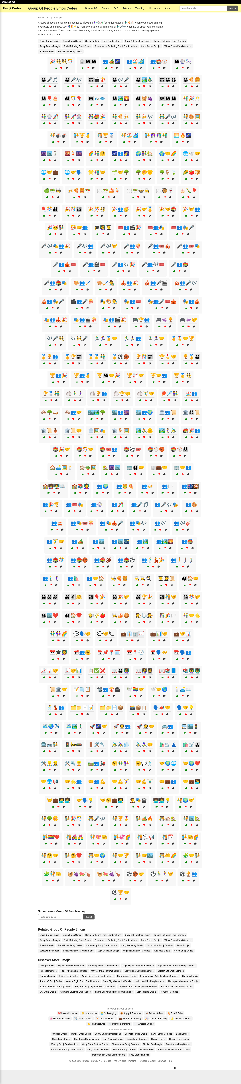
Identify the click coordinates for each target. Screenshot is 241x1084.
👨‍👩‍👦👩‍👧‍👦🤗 (73, 597)
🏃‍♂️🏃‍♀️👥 (132, 338)
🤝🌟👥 (73, 781)
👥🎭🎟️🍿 (82, 523)
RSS (170, 1061)
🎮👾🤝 (188, 320)
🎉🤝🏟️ (168, 209)
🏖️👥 (191, 393)
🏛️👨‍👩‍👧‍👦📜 (191, 412)
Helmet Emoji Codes (179, 1039)
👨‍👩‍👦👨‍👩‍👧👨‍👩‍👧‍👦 (49, 597)
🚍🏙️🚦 (190, 726)
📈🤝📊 (73, 671)
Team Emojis (183, 945)
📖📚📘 (168, 671)
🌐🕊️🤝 (191, 153)
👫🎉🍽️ (168, 615)
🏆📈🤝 (135, 375)
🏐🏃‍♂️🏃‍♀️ (74, 393)
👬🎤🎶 (168, 116)
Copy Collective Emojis (108, 950)
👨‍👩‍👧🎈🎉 (97, 597)
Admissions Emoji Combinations (97, 976)
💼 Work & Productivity (130, 1018)
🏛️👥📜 (168, 412)
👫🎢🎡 (73, 116)
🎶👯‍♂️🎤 (79, 338)
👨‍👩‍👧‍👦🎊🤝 (191, 597)
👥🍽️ (168, 486)
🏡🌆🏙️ (111, 467)
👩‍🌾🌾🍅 (97, 615)
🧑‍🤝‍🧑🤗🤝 (49, 855)
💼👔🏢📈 (132, 634)
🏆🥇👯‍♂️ (182, 375)
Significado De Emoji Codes (71, 965)
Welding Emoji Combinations (64, 1044)
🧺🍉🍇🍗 (108, 874)
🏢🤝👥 (182, 467)
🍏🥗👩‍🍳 (52, 190)
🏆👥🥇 (82, 375)
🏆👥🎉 (58, 375)
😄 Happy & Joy (89, 1013)
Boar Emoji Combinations (86, 1039)
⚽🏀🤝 (135, 874)
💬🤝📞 (106, 634)
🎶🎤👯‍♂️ (55, 338)
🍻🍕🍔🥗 (79, 190)
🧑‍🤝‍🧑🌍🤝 (185, 800)
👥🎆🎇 (190, 486)
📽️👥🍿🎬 (108, 689)
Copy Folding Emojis (146, 992)
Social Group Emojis (49, 41)
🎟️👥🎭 (156, 227)
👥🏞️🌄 (165, 541)
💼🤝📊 (182, 634)
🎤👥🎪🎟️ (64, 264)
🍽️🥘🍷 (165, 190)
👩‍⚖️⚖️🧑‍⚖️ (144, 615)
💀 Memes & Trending (119, 1024)
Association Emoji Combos (160, 945)
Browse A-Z (91, 8)
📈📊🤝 (49, 671)
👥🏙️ (98, 541)
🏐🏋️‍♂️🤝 (145, 393)
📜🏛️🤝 (58, 689)
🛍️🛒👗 (168, 744)
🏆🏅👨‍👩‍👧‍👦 (191, 357)
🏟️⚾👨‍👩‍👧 (179, 449)
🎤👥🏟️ (179, 264)
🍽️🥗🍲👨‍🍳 (138, 190)
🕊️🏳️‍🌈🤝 (135, 689)
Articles (127, 8)
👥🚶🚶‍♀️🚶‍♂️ (182, 560)
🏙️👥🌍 (144, 412)
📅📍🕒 (135, 652)
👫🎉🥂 (191, 98)
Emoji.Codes (83, 1061)
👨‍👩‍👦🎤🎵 (49, 79)
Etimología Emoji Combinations (103, 965)
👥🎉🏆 (51, 504)
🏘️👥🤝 (73, 412)
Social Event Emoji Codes (70, 51)
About (168, 8)
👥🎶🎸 (182, 523)
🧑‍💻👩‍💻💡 (162, 800)
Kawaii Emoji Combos (161, 1034)
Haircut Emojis (158, 1039)
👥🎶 (160, 523)
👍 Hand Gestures (96, 1024)
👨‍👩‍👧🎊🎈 (73, 98)
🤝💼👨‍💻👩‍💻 (58, 800)
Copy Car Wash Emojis (98, 1049)
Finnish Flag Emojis (152, 1044)
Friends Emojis (47, 51)
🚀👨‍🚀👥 (122, 726)
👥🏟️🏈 (103, 560)
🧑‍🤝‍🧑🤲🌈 (168, 855)
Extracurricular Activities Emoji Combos (159, 976)
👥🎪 (57, 523)
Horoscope (154, 8)
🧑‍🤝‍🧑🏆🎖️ (120, 818)
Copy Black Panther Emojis (95, 1044)
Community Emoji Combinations (101, 945)
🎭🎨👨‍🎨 (108, 301)
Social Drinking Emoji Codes (77, 46)
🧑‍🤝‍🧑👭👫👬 (156, 135)
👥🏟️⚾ (159, 61)
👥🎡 (97, 504)
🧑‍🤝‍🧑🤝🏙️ (144, 855)
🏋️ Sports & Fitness (105, 1018)
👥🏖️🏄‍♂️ (135, 61)
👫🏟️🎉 (97, 116)
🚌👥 (168, 726)
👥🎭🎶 (138, 523)
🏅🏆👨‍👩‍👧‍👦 (73, 357)
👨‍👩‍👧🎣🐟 (97, 98)
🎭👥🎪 (191, 301)
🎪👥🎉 (129, 283)
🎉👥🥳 (120, 209)
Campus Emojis (47, 976)
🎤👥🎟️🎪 (159, 246)
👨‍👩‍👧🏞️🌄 (120, 98)
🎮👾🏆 (165, 320)
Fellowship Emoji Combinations (78, 950)
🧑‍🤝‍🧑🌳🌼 (49, 818)
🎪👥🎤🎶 (185, 283)
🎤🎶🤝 (108, 246)
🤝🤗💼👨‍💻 (111, 800)
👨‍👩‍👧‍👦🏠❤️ (73, 615)
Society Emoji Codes (49, 950)
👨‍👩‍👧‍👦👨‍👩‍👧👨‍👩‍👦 (168, 98)
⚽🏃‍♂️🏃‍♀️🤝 (162, 874)
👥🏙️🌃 (120, 541)
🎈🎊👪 (49, 209)
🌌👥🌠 (120, 153)
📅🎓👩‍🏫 (58, 652)
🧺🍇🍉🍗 (79, 874)
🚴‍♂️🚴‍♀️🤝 (144, 744)
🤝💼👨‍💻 (191, 781)
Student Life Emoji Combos (171, 971)
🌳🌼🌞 (144, 172)
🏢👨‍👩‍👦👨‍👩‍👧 (88, 61)
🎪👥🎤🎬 (156, 283)
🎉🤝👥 (191, 209)
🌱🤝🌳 (120, 172)
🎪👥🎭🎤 (52, 301)
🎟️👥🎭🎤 (182, 227)
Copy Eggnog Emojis (139, 1055)
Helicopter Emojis (48, 971)
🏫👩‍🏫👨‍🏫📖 (54, 486)
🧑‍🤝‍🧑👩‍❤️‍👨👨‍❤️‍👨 (74, 837)
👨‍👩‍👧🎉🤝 (120, 597)
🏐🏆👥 (98, 393)
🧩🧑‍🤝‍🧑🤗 (52, 874)
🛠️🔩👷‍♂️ (73, 763)
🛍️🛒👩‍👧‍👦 (191, 744)
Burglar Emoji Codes (81, 1034)
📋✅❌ (97, 671)
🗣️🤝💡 (185, 707)
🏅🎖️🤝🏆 (182, 338)
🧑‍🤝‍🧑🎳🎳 (58, 135)
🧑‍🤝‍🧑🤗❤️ (73, 855)
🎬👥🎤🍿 (82, 301)
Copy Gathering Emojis (132, 945)
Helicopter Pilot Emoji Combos (149, 981)
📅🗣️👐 (159, 652)
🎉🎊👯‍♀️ (97, 209)
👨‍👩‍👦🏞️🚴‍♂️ (144, 79)
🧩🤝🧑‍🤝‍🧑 (191, 855)
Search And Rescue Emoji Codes (55, 986)
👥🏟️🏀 (79, 560)
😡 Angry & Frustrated (131, 1013)
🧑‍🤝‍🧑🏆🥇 (82, 135)
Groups (105, 8)
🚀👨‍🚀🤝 (145, 726)
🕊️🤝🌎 (159, 689)
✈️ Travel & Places (83, 1018)
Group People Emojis (50, 46)
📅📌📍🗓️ (108, 652)
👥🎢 (117, 504)
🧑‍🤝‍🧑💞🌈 (122, 837)
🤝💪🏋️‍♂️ (144, 781)
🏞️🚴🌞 (144, 430)
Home (41, 17)
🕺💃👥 (55, 707)
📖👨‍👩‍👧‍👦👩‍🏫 (120, 671)
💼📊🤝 (159, 634)
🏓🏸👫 (169, 393)
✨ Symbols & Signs (144, 1024)
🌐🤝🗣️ (73, 172)
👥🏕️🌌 (111, 61)
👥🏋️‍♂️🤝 (55, 541)
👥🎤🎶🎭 (166, 504)
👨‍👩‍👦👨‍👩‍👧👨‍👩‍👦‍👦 (168, 79)
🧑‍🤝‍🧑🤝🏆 (120, 855)
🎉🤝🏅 (144, 209)
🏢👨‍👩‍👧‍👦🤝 (135, 467)
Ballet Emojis (182, 1034)
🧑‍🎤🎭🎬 (138, 800)
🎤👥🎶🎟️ (153, 264)
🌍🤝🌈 (168, 153)
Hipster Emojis (147, 1049)
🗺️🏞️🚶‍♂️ (74, 726)
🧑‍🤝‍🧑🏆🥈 (106, 135)
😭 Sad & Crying (108, 1013)
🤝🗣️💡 (85, 800)
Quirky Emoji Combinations (108, 1034)
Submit (88, 917)
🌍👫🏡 (144, 153)
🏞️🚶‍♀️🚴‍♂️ (168, 430)
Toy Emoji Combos (169, 992)
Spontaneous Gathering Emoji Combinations (116, 46)
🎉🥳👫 (55, 227)
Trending (139, 8)
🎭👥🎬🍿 (85, 320)
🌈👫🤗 (97, 153)
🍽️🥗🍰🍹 (108, 190)
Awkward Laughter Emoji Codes (75, 992)
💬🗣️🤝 (82, 634)
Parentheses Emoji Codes (178, 1044)
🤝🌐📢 (49, 781)
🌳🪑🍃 (168, 172)
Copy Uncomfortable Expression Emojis (138, 986)
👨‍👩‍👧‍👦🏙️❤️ (49, 615)
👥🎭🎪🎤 (111, 523)
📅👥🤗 (82, 652)
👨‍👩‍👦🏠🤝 (190, 578)
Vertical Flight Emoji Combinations (82, 981)
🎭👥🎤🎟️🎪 (161, 301)
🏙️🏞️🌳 (97, 412)
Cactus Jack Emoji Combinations (67, 1049)
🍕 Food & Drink (175, 1013)
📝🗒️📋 (82, 689)
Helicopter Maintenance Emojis (183, 981)
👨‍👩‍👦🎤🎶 (73, 79)
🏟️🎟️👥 (108, 449)
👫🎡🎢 (49, 116)
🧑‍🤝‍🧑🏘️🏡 (168, 818)
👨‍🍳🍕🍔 (119, 578)
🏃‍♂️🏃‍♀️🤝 (156, 338)
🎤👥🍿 (132, 246)
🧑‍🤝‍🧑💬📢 (145, 837)
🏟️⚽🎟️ (132, 449)
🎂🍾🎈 (188, 190)
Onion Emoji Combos (137, 1039)
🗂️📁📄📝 (82, 707)
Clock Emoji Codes (61, 1039)
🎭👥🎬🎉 (114, 320)
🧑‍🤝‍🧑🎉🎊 (73, 818)
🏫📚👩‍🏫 (80, 486)
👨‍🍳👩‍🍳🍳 (143, 578)
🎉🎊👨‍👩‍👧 (73, 209)
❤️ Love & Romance (67, 1013)
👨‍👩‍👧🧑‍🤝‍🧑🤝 (168, 597)
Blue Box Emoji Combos (124, 1049)
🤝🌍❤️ (191, 763)
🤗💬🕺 (144, 763)
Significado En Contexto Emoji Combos (176, 965)
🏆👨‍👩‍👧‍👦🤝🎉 (108, 375)
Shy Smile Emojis (48, 992)
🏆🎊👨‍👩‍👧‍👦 (144, 357)
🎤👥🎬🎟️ (94, 264)
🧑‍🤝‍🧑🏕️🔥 (144, 818)
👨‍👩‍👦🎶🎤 (120, 79)
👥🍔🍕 (125, 486)
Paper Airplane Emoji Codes (74, 971)
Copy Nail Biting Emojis (136, 1034)
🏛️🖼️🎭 (97, 430)
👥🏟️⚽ (126, 560)
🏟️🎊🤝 (85, 449)
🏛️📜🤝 (73, 430)
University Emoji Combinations (106, 971)
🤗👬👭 (120, 763)
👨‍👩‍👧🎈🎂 (49, 98)
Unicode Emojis (59, 1034)
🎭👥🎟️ (132, 301)
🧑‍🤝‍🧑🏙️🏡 (191, 818)
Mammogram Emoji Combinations (108, 1055)
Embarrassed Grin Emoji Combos (177, 986)
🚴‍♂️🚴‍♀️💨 (120, 744)
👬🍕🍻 (120, 116)
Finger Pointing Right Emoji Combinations (95, 986)
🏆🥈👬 (51, 393)
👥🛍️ (73, 578)
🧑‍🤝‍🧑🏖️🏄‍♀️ (129, 135)
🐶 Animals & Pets (154, 1013)
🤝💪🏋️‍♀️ (120, 781)
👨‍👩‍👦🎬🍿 (97, 79)
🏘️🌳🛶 (49, 412)
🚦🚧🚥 (73, 744)
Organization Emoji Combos (136, 950)
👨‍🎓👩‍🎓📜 (166, 578)
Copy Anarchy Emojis (113, 1039)
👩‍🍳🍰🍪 (120, 615)
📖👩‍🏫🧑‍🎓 (144, 671)
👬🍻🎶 (144, 116)
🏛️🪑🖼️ (120, 430)
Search (232, 8)
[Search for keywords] (203, 8)
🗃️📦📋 (138, 707)
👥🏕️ (77, 541)
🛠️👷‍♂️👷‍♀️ (49, 763)
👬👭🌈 (58, 634)
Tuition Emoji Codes (68, 976)
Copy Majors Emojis (126, 976)
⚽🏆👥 (188, 874)
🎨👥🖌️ (82, 283)
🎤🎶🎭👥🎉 (55, 246)
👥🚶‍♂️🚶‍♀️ (51, 578)
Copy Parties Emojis (150, 46)
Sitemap (162, 1061)
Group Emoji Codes (72, 41)
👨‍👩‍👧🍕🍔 (191, 79)
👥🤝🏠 (95, 578)
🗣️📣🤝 (162, 707)
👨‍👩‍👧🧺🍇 (144, 98)
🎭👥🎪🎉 (55, 320)
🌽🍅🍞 (191, 172)
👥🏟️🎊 (55, 560)
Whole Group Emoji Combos (177, 46)
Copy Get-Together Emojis (137, 41)
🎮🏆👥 (141, 320)
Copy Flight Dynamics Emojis (117, 981)
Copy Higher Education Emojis (139, 971)
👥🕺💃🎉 (153, 560)
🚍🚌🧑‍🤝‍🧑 (49, 744)
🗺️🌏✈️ (51, 726)
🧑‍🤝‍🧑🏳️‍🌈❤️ (51, 837)
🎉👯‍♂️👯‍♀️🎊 (61, 61)
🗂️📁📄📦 (111, 707)
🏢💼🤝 (159, 467)
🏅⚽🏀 (120, 357)
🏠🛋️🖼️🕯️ (61, 467)
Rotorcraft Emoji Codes (51, 981)
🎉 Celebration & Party (156, 1018)
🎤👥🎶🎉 (123, 264)
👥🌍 (103, 486)
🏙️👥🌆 (120, 412)
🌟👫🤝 (97, 172)
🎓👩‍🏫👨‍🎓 (103, 227)
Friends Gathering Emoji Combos (170, 41)
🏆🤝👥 (159, 375)
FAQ (116, 8)
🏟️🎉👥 (191, 430)
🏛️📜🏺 (49, 430)
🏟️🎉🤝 (61, 449)
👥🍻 (147, 486)
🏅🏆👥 (49, 357)
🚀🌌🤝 (98, 726)
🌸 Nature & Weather (60, 1018)
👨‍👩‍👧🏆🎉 (144, 597)
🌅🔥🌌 (182, 135)
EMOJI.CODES (8, 2)
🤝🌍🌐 (168, 763)
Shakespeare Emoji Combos (125, 1044)
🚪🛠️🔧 (97, 744)
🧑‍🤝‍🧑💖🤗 (98, 837)
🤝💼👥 (168, 781)
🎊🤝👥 (79, 227)
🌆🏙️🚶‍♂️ (49, 153)
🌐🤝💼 (49, 172)
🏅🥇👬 (97, 357)
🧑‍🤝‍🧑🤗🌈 (190, 837)
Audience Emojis (162, 950)
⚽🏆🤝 (120, 892)
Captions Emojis (190, 976)
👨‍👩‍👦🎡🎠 (182, 61)
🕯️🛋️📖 (182, 689)
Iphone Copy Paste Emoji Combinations (114, 992)
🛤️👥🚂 (97, 763)
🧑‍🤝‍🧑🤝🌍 (97, 855)
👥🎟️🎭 (74, 504)
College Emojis (47, 965)
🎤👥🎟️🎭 (188, 246)
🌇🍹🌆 (73, 153)
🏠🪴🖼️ (88, 467)
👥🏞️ (143, 541)
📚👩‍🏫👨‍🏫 (191, 671)
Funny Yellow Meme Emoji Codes (174, 1049)
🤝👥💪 (97, 781)
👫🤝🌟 (191, 615)
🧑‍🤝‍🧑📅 (168, 837)
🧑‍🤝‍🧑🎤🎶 (97, 818)
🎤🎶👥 (85, 246)
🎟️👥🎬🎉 (129, 227)
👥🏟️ (187, 541)
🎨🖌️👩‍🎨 (106, 283)
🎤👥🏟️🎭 (55, 283)
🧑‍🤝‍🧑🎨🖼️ (191, 116)
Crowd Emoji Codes (183, 950)
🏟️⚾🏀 (156, 449)
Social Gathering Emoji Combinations (103, 41)
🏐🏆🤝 (122, 393)
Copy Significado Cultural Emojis (138, 965)
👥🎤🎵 (140, 504)
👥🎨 (191, 504)
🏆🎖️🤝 (168, 357)
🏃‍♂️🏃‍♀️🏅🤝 (105, 338)
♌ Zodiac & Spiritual (181, 1018)
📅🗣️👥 (182, 652)
